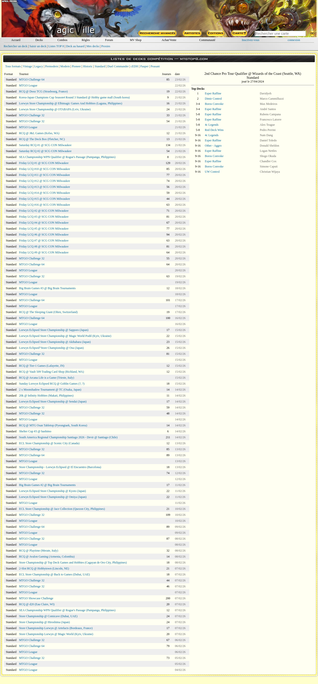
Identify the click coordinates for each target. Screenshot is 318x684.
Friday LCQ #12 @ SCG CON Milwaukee (44, 181)
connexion (294, 40)
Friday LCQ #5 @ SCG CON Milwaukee (44, 228)
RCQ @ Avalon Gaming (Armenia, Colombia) (47, 556)
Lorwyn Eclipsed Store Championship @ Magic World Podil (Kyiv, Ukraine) (65, 336)
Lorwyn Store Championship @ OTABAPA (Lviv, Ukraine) (55, 109)
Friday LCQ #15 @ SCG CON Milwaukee (44, 199)
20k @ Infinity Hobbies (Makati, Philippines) (46, 395)
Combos (62, 40)
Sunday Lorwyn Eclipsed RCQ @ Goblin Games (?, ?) (51, 383)
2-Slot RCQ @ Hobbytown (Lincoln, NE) (44, 568)
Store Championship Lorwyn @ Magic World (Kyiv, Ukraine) (56, 634)
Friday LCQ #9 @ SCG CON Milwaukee (44, 252)
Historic (88, 66)
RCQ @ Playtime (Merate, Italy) (38, 550)
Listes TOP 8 (56, 46)
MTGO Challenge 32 (31, 115)
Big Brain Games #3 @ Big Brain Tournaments (47, 288)
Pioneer (76, 66)
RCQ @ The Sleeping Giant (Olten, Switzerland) (48, 312)
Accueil (15, 40)
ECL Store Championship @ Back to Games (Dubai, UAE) (54, 574)
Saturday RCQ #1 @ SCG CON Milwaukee (45, 145)
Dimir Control (213, 98)
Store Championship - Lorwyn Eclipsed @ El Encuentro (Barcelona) (60, 467)
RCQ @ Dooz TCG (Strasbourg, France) (43, 91)
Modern (65, 66)
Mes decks (92, 46)
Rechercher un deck (15, 46)
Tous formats (13, 66)
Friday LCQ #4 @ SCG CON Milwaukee (44, 222)
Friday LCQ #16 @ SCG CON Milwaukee (44, 204)
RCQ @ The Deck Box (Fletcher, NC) (42, 139)
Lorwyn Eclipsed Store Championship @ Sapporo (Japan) (53, 330)
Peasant (155, 66)
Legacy (38, 66)
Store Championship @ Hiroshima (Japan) (44, 622)
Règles (86, 40)
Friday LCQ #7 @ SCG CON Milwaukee (44, 240)
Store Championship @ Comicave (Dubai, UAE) (48, 616)
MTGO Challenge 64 (31, 79)
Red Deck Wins (214, 130)
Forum (109, 40)
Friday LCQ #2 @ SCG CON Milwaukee (44, 210)
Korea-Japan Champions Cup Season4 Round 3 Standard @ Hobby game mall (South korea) (74, 97)
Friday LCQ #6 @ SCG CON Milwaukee (44, 234)
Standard (100, 66)
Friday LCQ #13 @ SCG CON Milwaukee (44, 187)
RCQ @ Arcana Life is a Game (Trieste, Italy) (46, 377)
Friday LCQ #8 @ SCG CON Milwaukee (44, 246)
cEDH (134, 66)
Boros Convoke (214, 104)
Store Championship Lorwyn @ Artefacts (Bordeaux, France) (56, 628)
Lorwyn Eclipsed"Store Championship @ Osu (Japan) (51, 348)
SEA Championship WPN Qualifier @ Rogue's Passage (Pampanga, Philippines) (67, 157)
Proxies (105, 46)
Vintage (27, 66)
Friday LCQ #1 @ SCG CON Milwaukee (44, 163)
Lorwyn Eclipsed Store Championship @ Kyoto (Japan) (52, 491)
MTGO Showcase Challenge (36, 598)
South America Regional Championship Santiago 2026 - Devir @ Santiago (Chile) (68, 437)
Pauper (144, 66)
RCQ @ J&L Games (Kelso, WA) (39, 133)
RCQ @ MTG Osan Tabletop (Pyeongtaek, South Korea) (53, 425)
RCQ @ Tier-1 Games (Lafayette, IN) (41, 365)
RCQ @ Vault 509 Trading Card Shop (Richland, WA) (51, 371)
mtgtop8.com (194, 59)
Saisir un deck (37, 46)
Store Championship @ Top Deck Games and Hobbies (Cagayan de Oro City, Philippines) (73, 562)
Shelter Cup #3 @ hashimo (35, 431)
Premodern (51, 66)
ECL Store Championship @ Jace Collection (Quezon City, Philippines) (62, 509)
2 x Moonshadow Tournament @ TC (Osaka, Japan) (50, 389)
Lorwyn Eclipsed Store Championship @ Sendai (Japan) (53, 401)
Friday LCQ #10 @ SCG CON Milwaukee (44, 169)
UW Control (212, 171)
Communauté (207, 40)
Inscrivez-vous (250, 40)
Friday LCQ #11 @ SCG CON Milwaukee (44, 175)
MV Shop (136, 40)
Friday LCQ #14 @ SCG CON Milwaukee (44, 193)
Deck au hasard (75, 46)
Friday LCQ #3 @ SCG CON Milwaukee (44, 216)
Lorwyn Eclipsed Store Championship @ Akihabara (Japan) (55, 342)
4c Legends (212, 124)
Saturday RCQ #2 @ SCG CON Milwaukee (45, 151)
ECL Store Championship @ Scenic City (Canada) (49, 443)
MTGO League (28, 85)
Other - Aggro (213, 145)
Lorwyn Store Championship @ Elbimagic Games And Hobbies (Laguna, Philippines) (70, 103)
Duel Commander (118, 66)
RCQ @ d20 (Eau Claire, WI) (37, 604)
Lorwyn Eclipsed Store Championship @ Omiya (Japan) (53, 497)
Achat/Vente (168, 40)
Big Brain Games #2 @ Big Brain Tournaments (47, 485)
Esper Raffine (213, 93)
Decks (39, 40)
